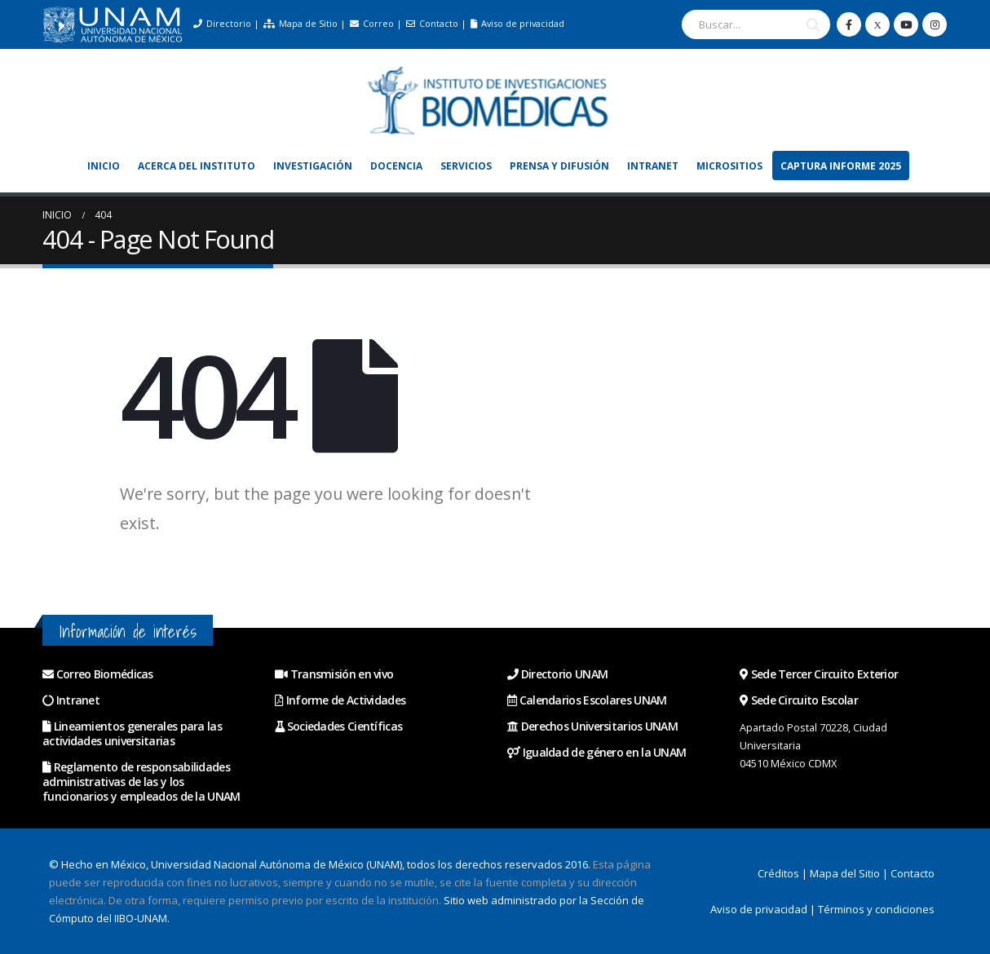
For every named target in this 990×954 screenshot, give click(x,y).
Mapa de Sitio (300, 23)
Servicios (466, 166)
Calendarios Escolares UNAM (586, 700)
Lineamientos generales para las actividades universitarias (132, 733)
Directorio (222, 23)
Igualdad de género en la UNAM (596, 752)
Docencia (396, 166)
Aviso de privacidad (517, 23)
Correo (372, 23)
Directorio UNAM (557, 674)
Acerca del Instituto (196, 166)
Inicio (103, 166)
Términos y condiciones (876, 909)
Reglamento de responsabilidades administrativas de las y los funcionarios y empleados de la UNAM (141, 781)
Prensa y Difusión (559, 166)
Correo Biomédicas (104, 674)
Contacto (432, 23)
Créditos (778, 873)
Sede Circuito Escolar (799, 700)
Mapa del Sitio (845, 873)
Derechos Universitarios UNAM (592, 726)
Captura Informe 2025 (840, 166)
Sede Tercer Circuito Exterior (819, 674)
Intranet (652, 166)
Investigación (312, 166)
